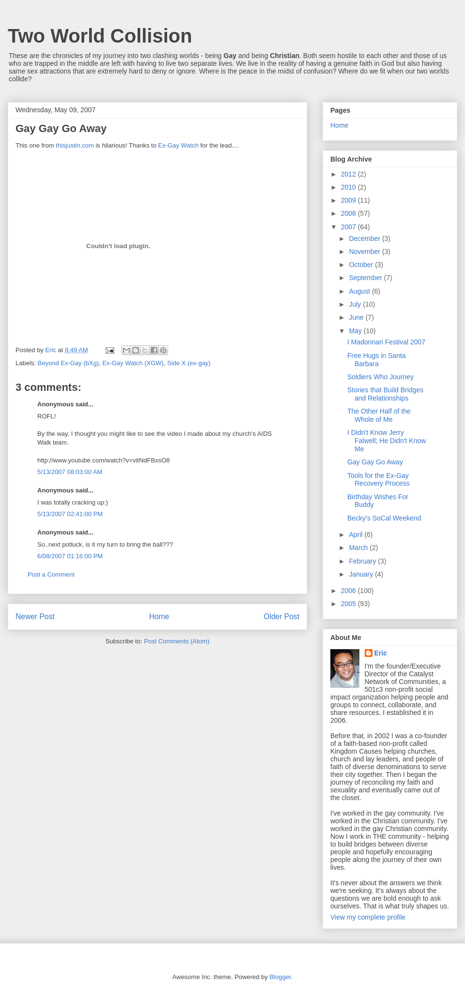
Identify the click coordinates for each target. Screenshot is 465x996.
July (356, 304)
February (363, 561)
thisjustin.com (75, 145)
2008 (349, 213)
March (359, 547)
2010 (349, 187)
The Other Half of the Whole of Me (379, 415)
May (356, 331)
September (366, 278)
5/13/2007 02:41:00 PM (70, 514)
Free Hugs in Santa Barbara (376, 360)
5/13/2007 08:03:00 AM (69, 472)
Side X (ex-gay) (189, 363)
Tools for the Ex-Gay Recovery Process (378, 480)
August (360, 291)
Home (159, 616)
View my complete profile (367, 917)
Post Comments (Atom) (176, 641)
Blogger (280, 977)
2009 (349, 200)
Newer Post (35, 616)
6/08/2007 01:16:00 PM (70, 556)
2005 (349, 604)
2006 (349, 591)
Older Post (281, 616)
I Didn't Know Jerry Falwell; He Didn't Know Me (386, 441)
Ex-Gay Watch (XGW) (133, 363)
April (356, 534)
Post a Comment (51, 574)
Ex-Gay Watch (178, 145)
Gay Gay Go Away (375, 462)
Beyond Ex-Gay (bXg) (68, 363)
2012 (349, 174)
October (362, 264)
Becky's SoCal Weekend (384, 518)
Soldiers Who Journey (380, 377)
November (365, 251)
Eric (380, 653)
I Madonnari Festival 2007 (386, 342)
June (357, 317)
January (362, 574)
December (365, 238)
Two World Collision (100, 35)
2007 (349, 227)
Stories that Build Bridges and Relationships (385, 394)
